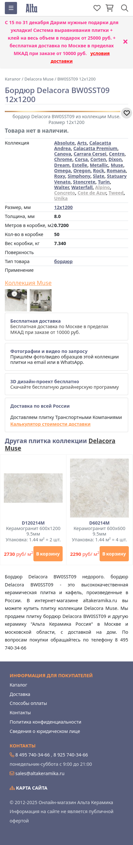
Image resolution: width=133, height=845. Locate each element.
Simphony (79, 176)
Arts (82, 143)
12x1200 (63, 207)
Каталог (18, 685)
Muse (117, 165)
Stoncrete (84, 182)
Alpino (102, 187)
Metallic (99, 165)
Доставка (20, 694)
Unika (61, 198)
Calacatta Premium (95, 148)
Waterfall (82, 187)
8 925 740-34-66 (70, 755)
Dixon (115, 159)
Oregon (82, 170)
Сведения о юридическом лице (45, 731)
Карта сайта (29, 788)
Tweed (116, 193)
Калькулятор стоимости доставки (50, 424)
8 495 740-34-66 (32, 755)
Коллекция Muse (28, 283)
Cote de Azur (91, 193)
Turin (104, 182)
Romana (116, 170)
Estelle (79, 165)
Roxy (59, 176)
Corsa (81, 159)
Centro (117, 154)
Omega (62, 170)
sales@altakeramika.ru (40, 773)
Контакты (20, 712)
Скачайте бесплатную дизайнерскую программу (64, 384)
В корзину (48, 554)
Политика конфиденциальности (45, 722)
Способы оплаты (28, 703)
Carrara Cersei (90, 154)
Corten (98, 159)
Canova (62, 154)
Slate (98, 176)
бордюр (63, 261)
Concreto (64, 193)
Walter (61, 187)
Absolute (64, 143)
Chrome (63, 159)
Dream (62, 165)
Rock (98, 170)
